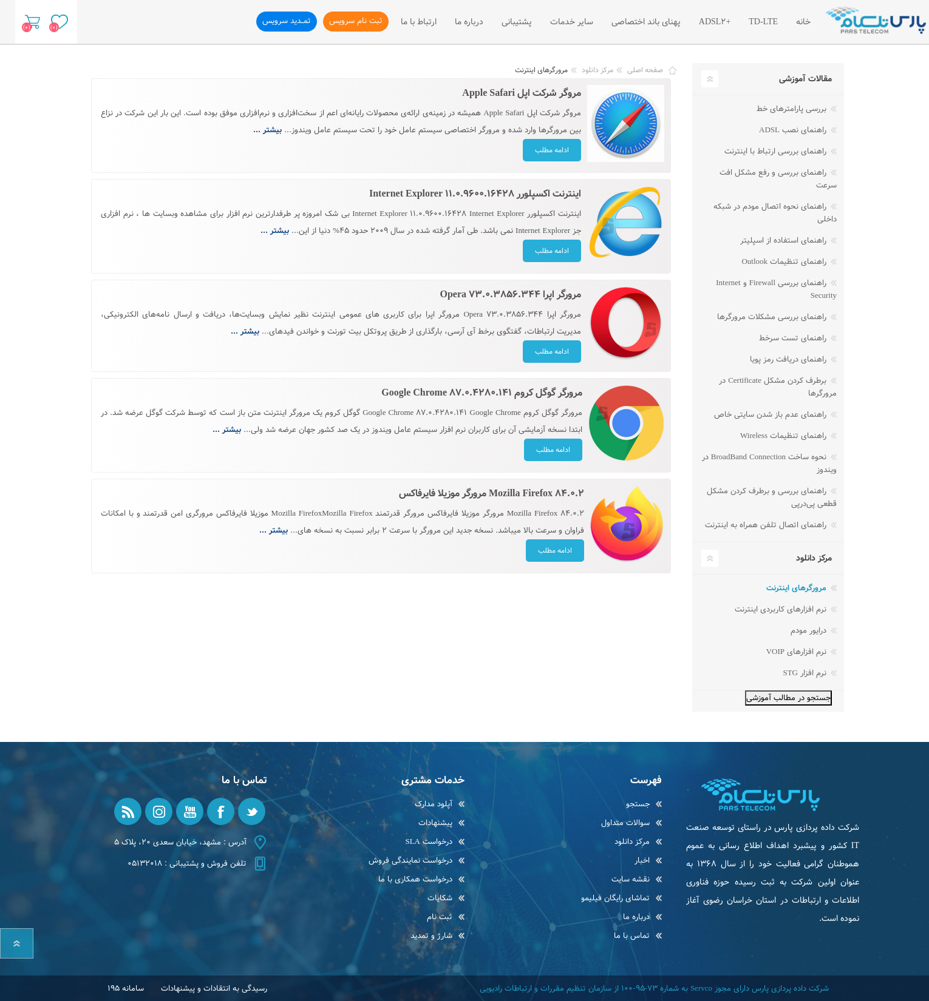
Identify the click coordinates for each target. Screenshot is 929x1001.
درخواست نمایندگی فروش (410, 860)
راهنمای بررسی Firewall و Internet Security (776, 289)
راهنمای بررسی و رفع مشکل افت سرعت (778, 179)
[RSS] (127, 811)
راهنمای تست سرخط (794, 338)
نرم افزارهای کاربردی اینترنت (782, 609)
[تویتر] (251, 811)
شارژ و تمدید (431, 935)
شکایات (439, 898)
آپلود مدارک (433, 804)
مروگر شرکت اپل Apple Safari (521, 93)
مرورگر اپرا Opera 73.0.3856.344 (510, 294)
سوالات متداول (625, 823)
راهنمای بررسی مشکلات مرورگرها (773, 317)
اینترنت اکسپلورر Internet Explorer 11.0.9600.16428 (475, 193)
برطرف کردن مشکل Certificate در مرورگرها (778, 387)
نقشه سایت (630, 879)
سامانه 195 (125, 988)
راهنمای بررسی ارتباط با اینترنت (776, 151)
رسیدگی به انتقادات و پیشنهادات (214, 988)
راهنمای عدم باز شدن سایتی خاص (771, 414)
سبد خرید (29, 21)
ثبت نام (439, 917)
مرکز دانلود (632, 841)
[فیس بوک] (220, 811)
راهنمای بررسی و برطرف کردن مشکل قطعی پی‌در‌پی (772, 497)
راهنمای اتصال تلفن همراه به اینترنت (767, 525)
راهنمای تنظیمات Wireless (784, 436)
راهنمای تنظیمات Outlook (785, 261)
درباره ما (636, 917)
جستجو (638, 804)
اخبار (642, 860)
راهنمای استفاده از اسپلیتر (784, 240)
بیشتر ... (267, 130)
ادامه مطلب (552, 150)
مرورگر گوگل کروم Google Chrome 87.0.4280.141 (481, 392)
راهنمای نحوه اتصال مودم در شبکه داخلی (775, 213)
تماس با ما (632, 935)
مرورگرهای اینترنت (797, 588)
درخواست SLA (428, 841)
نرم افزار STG (806, 673)
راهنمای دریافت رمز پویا (789, 359)
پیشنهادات (435, 823)
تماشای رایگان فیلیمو (615, 898)
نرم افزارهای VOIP (797, 651)
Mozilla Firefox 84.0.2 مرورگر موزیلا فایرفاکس (491, 493)
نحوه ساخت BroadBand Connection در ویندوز (769, 463)
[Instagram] (158, 811)
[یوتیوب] (189, 811)
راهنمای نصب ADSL (794, 130)
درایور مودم (810, 630)
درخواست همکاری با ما (415, 879)
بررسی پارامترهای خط (793, 109)
